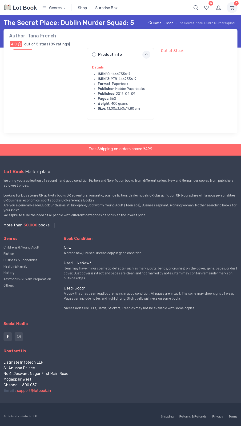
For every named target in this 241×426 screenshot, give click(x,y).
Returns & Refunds (193, 416)
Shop (82, 8)
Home (157, 23)
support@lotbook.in (34, 390)
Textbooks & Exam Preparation (27, 279)
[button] (195, 7)
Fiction (9, 254)
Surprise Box (106, 8)
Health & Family (16, 267)
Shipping (167, 416)
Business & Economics (20, 260)
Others (9, 286)
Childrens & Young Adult (22, 247)
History (9, 273)
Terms (233, 416)
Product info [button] (121, 55)
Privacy (217, 416)
